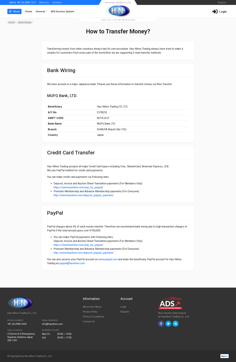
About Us (44, 2)
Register (124, 311)
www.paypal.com (108, 259)
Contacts (56, 2)
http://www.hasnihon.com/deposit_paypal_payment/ (84, 195)
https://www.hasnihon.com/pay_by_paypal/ (78, 187)
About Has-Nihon (92, 306)
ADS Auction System (62, 11)
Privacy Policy (90, 311)
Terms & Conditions (93, 316)
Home (28, 11)
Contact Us (89, 321)
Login (123, 306)
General (41, 11)
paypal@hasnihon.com (72, 263)
